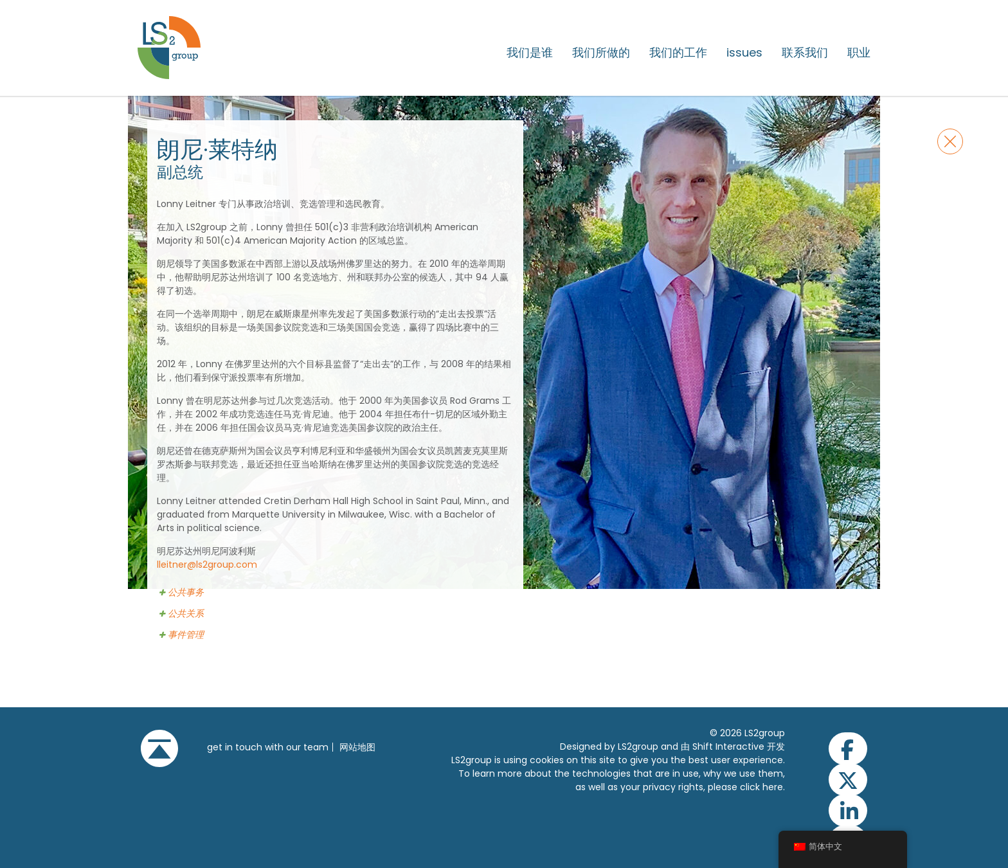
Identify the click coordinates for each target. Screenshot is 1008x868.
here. (773, 787)
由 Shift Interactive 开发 (733, 746)
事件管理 (186, 635)
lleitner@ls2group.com (207, 564)
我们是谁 (530, 52)
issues (744, 52)
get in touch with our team (267, 747)
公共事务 (186, 592)
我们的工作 (678, 52)
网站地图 (357, 747)
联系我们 (805, 52)
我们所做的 (601, 52)
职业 (858, 52)
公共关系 (186, 614)
